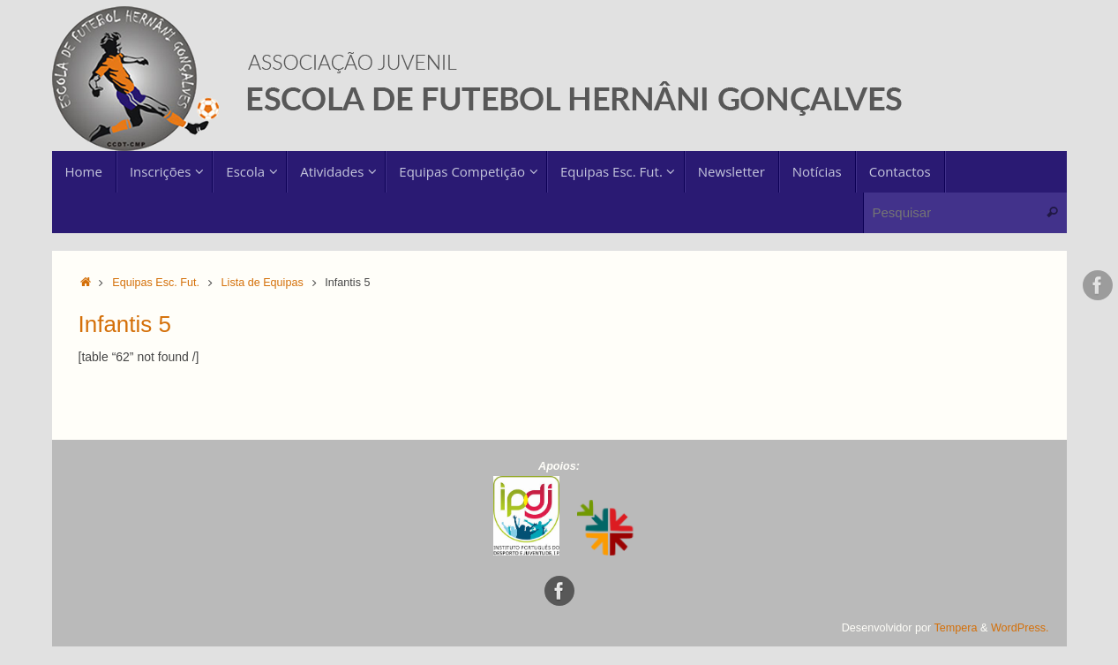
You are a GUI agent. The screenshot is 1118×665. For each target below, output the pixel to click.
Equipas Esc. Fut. (155, 282)
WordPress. (1020, 628)
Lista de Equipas (262, 282)
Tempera (956, 628)
